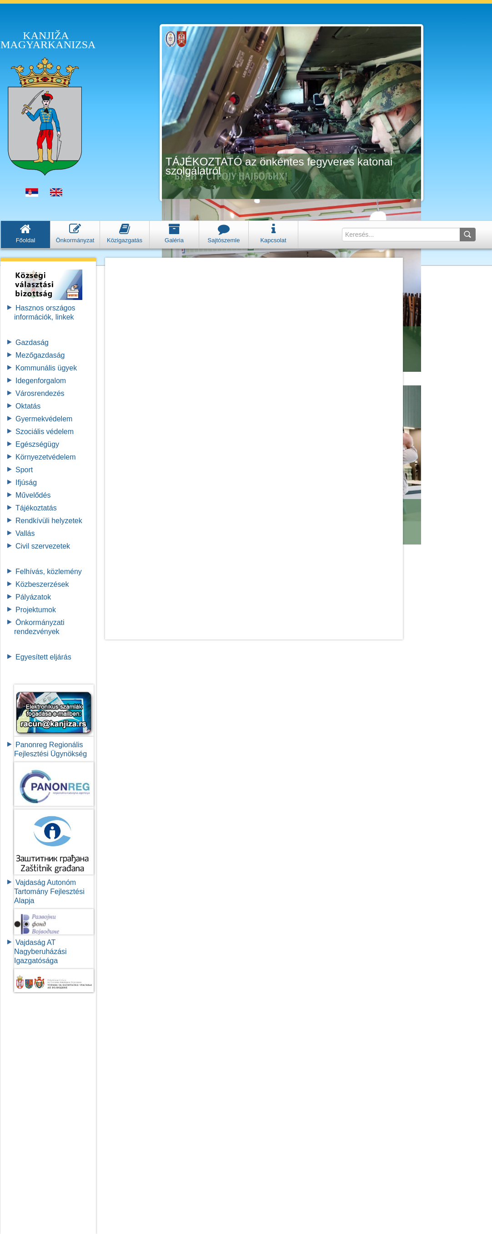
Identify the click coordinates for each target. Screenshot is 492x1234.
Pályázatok (33, 597)
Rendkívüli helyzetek (48, 521)
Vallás (25, 533)
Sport (24, 470)
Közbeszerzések (42, 584)
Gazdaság (32, 342)
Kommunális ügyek (46, 368)
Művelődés (32, 495)
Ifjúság (26, 482)
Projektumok (35, 610)
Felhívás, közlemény (48, 571)
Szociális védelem (44, 431)
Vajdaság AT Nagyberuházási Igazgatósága (40, 951)
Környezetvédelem (45, 457)
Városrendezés (40, 393)
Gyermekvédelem (43, 419)
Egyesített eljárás (43, 657)
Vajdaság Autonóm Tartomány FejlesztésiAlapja (49, 891)
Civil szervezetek (42, 546)
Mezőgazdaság (40, 355)
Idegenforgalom (40, 381)
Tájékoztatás (36, 508)
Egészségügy (37, 444)
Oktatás (27, 406)
